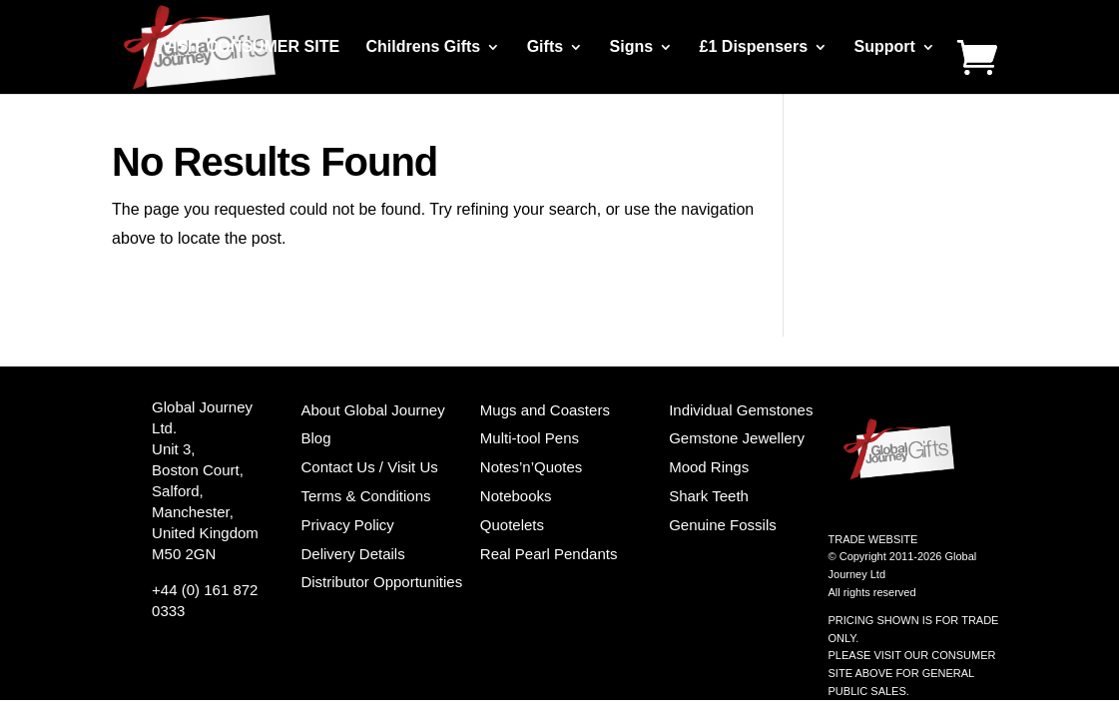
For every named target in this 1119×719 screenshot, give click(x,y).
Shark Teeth (709, 495)
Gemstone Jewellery (737, 437)
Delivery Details (352, 553)
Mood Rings (709, 466)
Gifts (545, 47)
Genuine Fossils (723, 524)
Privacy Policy (346, 524)
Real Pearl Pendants (549, 553)
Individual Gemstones (741, 409)
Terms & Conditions (365, 495)
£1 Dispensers (754, 47)
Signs (632, 47)
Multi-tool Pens (529, 437)
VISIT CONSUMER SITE (250, 47)
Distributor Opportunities (381, 581)
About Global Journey (372, 409)
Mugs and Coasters (545, 409)
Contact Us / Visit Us (368, 466)
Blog (315, 437)
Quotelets (512, 524)
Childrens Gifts (423, 47)
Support (884, 47)
